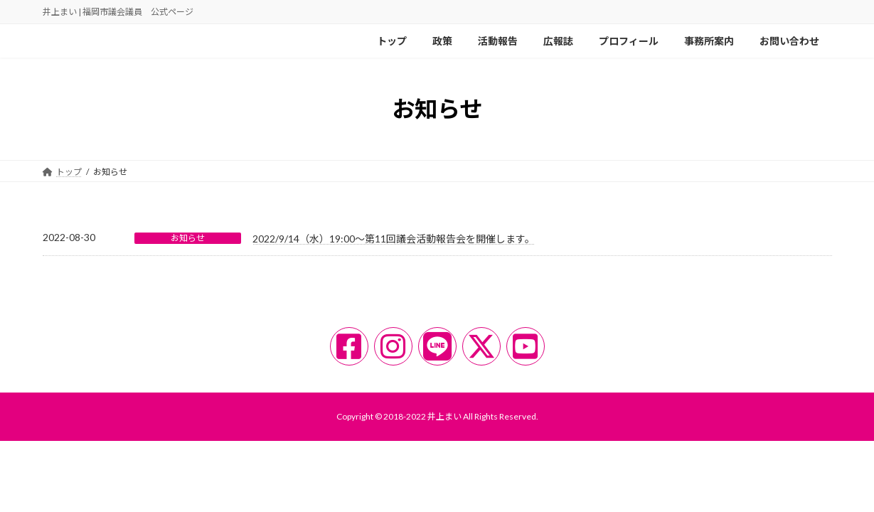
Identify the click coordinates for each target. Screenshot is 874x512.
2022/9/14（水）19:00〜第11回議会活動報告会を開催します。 (393, 239)
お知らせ (188, 238)
